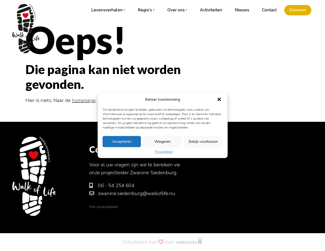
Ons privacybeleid (103, 206)
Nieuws (242, 10)
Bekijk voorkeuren (203, 141)
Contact (269, 10)
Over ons (176, 10)
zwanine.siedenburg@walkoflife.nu (132, 193)
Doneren (297, 10)
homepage (84, 100)
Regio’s (145, 10)
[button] (220, 99)
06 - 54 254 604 (111, 185)
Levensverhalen (107, 10)
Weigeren (162, 141)
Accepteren (121, 141)
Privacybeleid (164, 152)
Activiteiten (211, 10)
